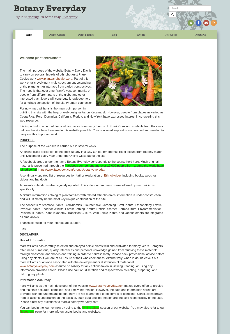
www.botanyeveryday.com (37, 266)
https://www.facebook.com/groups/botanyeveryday (71, 169)
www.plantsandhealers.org (54, 78)
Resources (171, 34)
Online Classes (57, 34)
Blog (114, 34)
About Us (201, 34)
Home (29, 34)
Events (141, 34)
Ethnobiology (112, 175)
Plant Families (86, 34)
